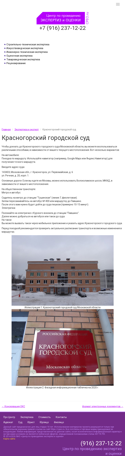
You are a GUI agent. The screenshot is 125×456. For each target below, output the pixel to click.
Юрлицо (44, 422)
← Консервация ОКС (13, 406)
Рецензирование (16, 63)
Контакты (61, 417)
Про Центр (9, 417)
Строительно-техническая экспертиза (27, 44)
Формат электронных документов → (102, 406)
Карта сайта (9, 439)
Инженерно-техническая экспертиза (27, 52)
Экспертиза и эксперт (26, 129)
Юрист (31, 422)
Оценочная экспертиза (19, 55)
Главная (6, 129)
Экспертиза (26, 417)
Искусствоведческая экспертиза (24, 48)
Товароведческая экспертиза (23, 59)
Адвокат (8, 422)
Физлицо (59, 422)
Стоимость (44, 417)
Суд (20, 422)
